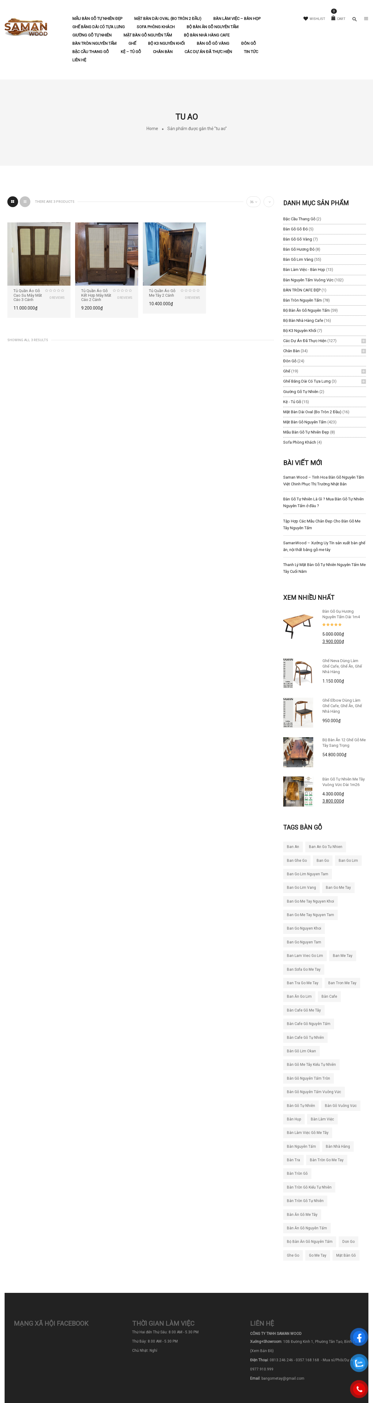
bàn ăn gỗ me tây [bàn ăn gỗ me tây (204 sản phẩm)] (302, 1214)
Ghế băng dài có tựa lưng (307, 381)
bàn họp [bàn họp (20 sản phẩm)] (294, 1119)
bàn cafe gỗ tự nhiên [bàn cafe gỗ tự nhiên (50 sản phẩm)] (305, 1037)
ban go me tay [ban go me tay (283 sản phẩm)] (338, 887)
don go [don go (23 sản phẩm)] (348, 1241)
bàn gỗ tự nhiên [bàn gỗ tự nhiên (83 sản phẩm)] (301, 1106)
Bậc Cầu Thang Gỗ (299, 219)
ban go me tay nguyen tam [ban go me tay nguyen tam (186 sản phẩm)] (310, 915)
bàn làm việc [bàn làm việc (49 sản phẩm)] (322, 1119)
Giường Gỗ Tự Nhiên (300, 391)
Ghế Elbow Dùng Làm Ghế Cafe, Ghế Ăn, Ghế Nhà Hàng (342, 706)
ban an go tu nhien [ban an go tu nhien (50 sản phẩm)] (325, 847)
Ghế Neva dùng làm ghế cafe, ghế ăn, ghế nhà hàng (342, 666)
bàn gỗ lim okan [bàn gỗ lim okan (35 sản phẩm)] (301, 1051)
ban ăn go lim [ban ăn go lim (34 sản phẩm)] (299, 996)
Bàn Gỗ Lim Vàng (298, 259)
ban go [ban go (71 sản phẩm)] (323, 860)
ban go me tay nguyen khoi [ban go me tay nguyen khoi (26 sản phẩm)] (310, 901)
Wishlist (314, 19)
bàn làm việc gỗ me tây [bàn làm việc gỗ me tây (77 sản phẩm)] (308, 1133)
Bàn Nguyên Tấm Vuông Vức (308, 280)
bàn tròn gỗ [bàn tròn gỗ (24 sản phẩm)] (297, 1173)
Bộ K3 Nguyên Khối (299, 330)
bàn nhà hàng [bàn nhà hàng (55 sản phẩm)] (338, 1146)
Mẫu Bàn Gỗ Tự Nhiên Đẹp (306, 432)
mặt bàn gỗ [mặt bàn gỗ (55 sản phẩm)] (346, 1255)
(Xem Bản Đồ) (262, 1351)
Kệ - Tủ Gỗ (292, 401)
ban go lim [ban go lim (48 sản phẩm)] (348, 860)
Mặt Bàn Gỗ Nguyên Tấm (304, 422)
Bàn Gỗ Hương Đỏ (298, 249)
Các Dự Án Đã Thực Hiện (304, 340)
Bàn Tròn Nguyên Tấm (302, 300)
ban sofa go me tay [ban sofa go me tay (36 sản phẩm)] (304, 969)
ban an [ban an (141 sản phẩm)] (293, 847)
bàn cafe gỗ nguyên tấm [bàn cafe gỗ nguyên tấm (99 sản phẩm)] (308, 1024)
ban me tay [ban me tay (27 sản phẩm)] (342, 956)
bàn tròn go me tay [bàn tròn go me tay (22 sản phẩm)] (327, 1160)
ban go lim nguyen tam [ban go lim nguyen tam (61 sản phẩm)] (307, 874)
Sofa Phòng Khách (299, 442)
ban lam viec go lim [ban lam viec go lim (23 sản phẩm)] (305, 956)
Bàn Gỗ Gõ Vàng (297, 239)
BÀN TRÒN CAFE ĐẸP (302, 290)
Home (152, 128)
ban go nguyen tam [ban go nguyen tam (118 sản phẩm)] (304, 942)
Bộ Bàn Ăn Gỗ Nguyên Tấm (306, 310)
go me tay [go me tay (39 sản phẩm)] (317, 1255)
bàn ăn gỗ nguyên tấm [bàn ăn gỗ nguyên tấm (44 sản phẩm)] (307, 1228)
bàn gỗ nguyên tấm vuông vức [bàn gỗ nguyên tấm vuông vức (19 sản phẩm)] (314, 1092)
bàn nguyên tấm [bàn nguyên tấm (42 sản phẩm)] (301, 1146)
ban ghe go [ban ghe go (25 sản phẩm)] (297, 860)
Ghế (286, 371)
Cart (338, 19)
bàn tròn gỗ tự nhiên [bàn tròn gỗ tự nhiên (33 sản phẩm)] (305, 1201)
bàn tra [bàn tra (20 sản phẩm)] (293, 1160)
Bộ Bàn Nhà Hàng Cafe (303, 320)
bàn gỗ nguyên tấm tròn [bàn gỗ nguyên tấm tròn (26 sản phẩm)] (308, 1078)
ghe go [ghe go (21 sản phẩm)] (293, 1255)
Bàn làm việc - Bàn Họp (304, 269)
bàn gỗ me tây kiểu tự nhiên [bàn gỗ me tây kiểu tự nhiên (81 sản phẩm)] (311, 1064)
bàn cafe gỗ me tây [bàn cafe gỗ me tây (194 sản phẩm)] (304, 1010)
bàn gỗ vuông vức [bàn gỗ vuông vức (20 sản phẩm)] (341, 1106)
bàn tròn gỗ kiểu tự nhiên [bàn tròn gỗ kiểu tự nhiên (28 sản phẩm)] (309, 1187)
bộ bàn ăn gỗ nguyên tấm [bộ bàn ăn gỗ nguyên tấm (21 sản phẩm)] (310, 1241)
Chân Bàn (291, 351)
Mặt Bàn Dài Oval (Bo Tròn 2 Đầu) (312, 412)
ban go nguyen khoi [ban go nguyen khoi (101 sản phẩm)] (304, 928)
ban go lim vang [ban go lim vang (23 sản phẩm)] (301, 887)
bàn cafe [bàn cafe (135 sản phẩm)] (329, 996)
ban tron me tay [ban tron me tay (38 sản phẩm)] (342, 983)
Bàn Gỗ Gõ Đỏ (295, 229)
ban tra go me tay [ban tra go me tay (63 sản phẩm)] (302, 983)
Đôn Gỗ (289, 361)
